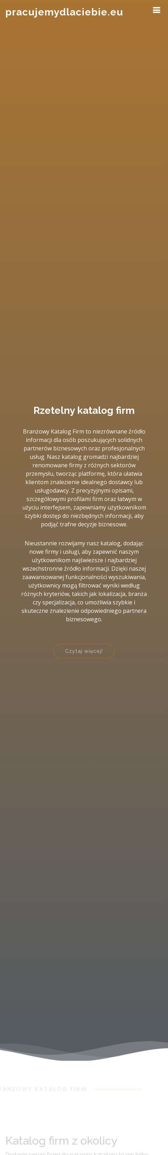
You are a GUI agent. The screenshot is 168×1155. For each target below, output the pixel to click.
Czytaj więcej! (84, 653)
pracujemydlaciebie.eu (64, 12)
